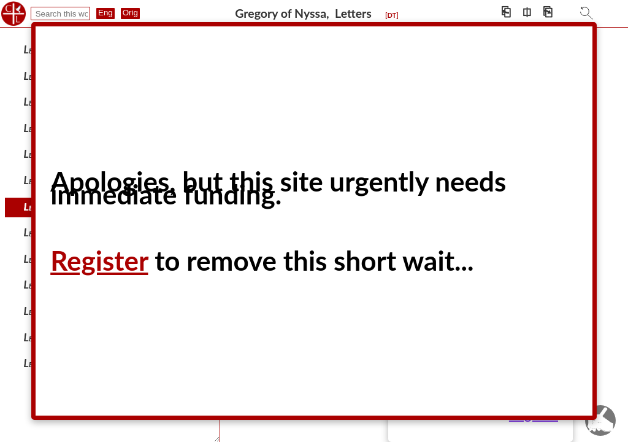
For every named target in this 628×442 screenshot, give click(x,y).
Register (99, 260)
